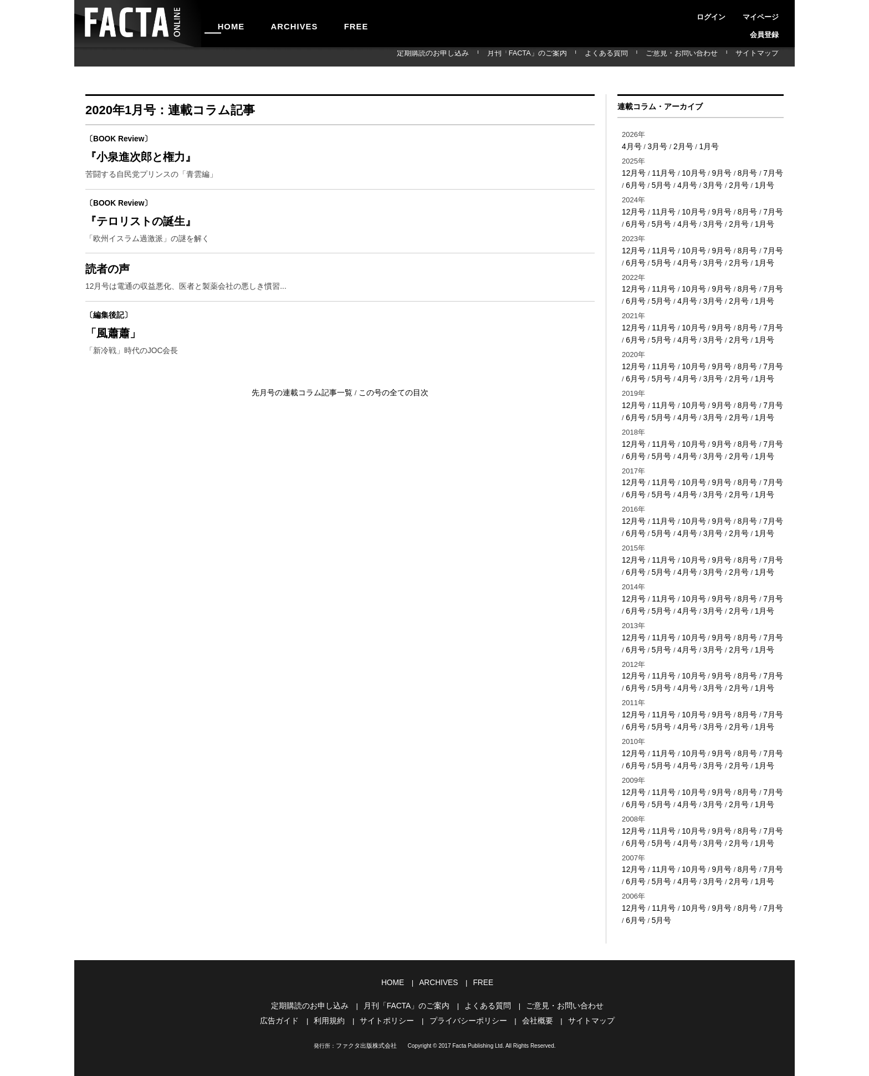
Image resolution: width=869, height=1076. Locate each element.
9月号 (716, 172)
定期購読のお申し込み (496, 56)
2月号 (680, 146)
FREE (327, 23)
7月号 (765, 172)
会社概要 (532, 991)
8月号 (741, 172)
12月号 (633, 172)
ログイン (695, 13)
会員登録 (770, 13)
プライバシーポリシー (467, 991)
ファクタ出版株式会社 (366, 1016)
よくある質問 (641, 56)
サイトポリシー (390, 991)
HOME (225, 23)
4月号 (631, 146)
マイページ (732, 13)
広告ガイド (288, 991)
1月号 (704, 146)
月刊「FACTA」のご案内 (575, 56)
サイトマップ (764, 56)
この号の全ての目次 (389, 413)
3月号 (655, 146)
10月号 (690, 172)
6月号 (631, 184)
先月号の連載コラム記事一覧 (306, 413)
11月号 (661, 172)
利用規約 (335, 991)
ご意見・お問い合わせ (702, 56)
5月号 (655, 184)
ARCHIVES (277, 23)
